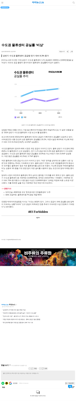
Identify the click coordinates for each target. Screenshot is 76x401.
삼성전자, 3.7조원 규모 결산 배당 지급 (14, 310)
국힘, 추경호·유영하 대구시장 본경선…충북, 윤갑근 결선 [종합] (21, 319)
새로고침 (16, 305)
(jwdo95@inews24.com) (14, 239)
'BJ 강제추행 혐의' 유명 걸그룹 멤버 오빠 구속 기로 (18, 322)
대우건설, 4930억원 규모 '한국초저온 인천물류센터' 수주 (27, 192)
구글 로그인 (10, 383)
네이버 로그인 (2, 383)
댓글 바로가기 (70, 386)
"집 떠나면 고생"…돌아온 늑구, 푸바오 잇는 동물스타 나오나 (21, 316)
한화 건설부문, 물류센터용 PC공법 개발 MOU (23, 195)
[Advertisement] (38, 285)
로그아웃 (15, 383)
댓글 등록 (71, 383)
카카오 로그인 (6, 383)
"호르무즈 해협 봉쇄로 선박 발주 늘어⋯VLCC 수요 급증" (19, 313)
